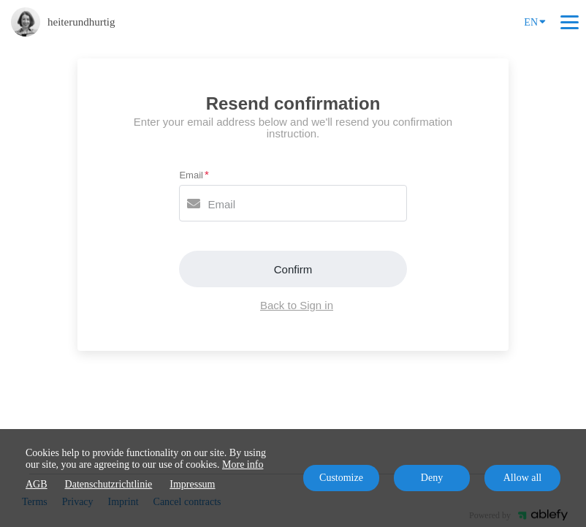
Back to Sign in (296, 305)
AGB (36, 484)
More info (242, 464)
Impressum (192, 484)
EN (535, 21)
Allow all (522, 477)
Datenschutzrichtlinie (109, 484)
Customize (341, 477)
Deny (432, 477)
